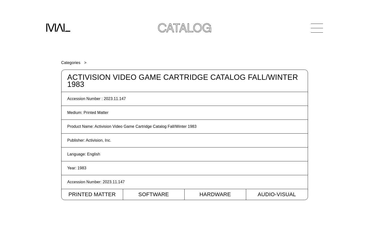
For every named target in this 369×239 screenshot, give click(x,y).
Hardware (215, 194)
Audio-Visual (277, 194)
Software (153, 194)
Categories (71, 63)
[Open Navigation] (317, 28)
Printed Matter (92, 194)
